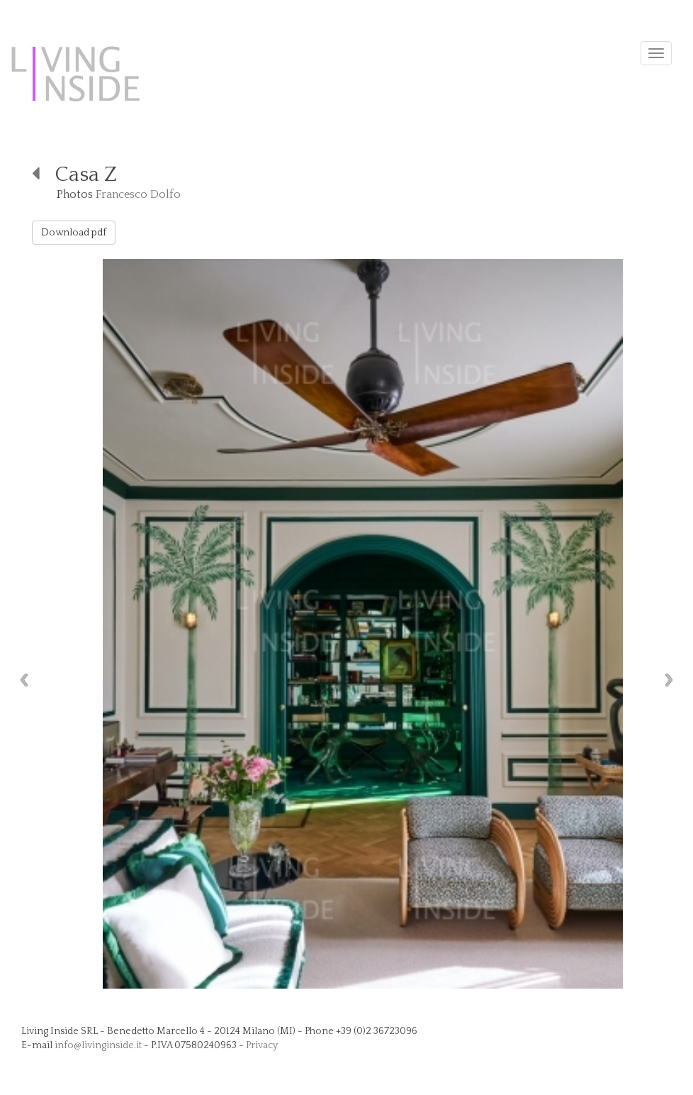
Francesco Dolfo (138, 194)
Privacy (262, 1045)
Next (672, 679)
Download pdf (73, 232)
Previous (20, 679)
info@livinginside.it (98, 1045)
